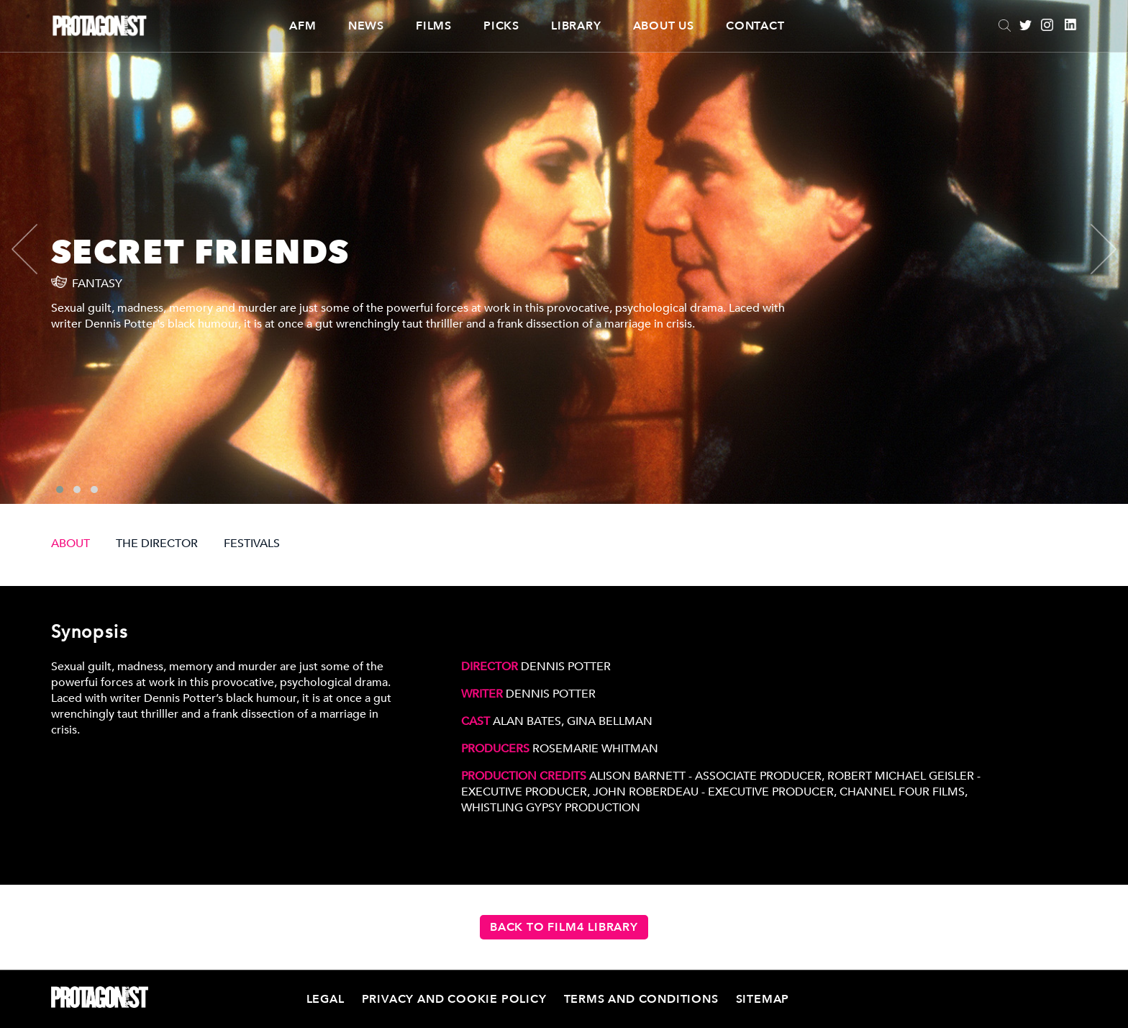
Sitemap (763, 999)
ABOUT (70, 543)
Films (434, 26)
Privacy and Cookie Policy (454, 999)
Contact (755, 26)
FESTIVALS (252, 543)
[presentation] (37, 249)
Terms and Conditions (641, 999)
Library (576, 26)
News (366, 26)
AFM (302, 26)
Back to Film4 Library (564, 927)
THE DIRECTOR (157, 543)
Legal (325, 999)
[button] (59, 489)
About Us (663, 26)
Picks (501, 26)
